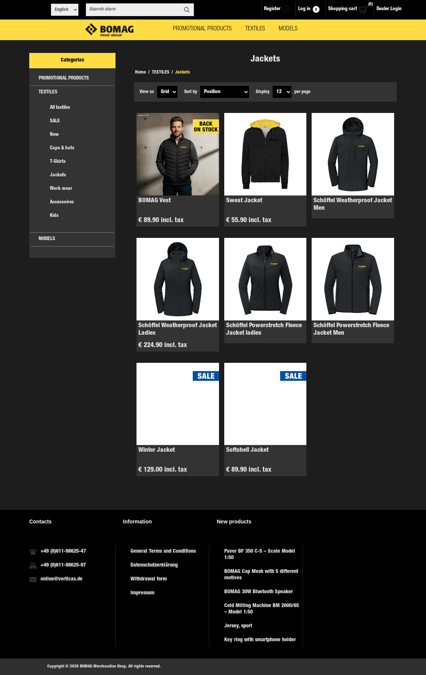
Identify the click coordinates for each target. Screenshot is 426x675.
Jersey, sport (238, 626)
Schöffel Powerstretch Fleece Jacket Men (351, 330)
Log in (304, 9)
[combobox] (133, 10)
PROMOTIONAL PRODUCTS (64, 78)
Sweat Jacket (244, 201)
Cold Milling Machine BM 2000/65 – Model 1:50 (261, 609)
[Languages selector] (64, 10)
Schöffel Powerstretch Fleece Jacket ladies (264, 330)
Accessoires (62, 202)
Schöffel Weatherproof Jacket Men (353, 205)
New (54, 134)
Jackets (58, 175)
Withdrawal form (148, 579)
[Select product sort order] (224, 92)
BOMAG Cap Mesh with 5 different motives (261, 575)
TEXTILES (48, 92)
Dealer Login (389, 9)
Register (272, 9)
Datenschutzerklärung (154, 565)
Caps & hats (62, 148)
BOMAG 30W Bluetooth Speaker (258, 592)
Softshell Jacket (247, 450)
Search (187, 10)
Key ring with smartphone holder (260, 640)
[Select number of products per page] (282, 92)
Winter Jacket (156, 450)
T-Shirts (58, 161)
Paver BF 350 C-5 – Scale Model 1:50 (259, 555)
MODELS (47, 239)
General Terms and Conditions (163, 551)
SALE (55, 121)
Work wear (61, 188)
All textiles (60, 107)
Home (140, 72)
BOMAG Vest (154, 201)
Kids (54, 215)
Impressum (142, 593)
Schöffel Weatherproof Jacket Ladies (177, 330)
